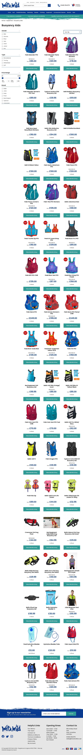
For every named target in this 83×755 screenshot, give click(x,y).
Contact (37, 2)
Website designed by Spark (9, 750)
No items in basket (78, 5)
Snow (9, 12)
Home (28, 2)
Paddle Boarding (21, 12)
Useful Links (31, 741)
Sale (74, 12)
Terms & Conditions (34, 737)
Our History (31, 729)
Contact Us (31, 733)
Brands (69, 12)
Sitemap (40, 748)
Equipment (49, 12)
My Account (32, 2)
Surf (14, 12)
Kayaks (36, 12)
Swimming (30, 12)
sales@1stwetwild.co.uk (73, 739)
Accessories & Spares (59, 12)
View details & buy (31, 68)
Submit (71, 714)
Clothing (42, 12)
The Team (31, 731)
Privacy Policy (32, 739)
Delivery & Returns (43, 2)
